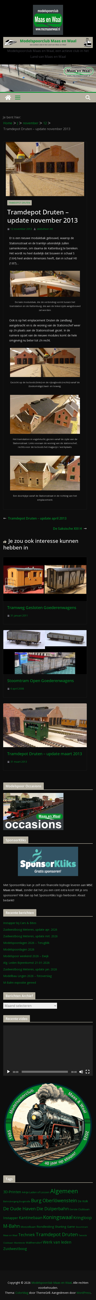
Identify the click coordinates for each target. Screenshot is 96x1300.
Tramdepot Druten (19, 202)
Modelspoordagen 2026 (18, 949)
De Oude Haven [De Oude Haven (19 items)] (19, 1208)
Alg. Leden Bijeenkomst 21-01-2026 (26, 963)
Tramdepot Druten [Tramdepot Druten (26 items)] (57, 1234)
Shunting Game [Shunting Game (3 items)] (65, 1227)
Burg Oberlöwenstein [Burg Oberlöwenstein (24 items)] (54, 1200)
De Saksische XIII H (70, 528)
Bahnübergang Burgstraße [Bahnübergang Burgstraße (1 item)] (16, 1201)
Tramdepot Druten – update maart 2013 (44, 753)
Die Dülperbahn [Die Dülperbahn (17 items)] (53, 1208)
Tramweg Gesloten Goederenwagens (41, 607)
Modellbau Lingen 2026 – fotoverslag (27, 976)
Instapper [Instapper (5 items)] (10, 1218)
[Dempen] (81, 1072)
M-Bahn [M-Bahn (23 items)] (11, 1226)
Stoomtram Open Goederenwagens (40, 680)
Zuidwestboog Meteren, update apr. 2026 (30, 929)
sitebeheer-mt (45, 229)
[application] (48, 1050)
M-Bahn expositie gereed (19, 982)
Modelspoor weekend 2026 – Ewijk (26, 956)
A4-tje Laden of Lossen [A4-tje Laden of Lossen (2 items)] (35, 1192)
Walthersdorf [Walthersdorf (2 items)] (34, 1242)
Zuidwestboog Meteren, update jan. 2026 (30, 969)
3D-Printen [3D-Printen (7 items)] (12, 1191)
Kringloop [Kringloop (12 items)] (82, 1217)
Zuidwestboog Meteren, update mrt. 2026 (30, 936)
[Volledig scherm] (88, 1072)
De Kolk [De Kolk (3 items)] (83, 1201)
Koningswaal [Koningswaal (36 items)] (58, 1217)
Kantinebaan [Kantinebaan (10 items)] (30, 1217)
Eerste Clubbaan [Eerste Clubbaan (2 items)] (80, 1209)
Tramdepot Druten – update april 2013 (34, 518)
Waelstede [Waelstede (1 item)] (19, 1242)
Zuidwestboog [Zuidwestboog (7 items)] (15, 1248)
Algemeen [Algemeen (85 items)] (64, 1191)
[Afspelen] (8, 1072)
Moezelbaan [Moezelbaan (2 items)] (28, 1227)
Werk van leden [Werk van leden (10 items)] (57, 1242)
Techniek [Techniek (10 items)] (26, 1234)
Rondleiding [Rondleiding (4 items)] (45, 1227)
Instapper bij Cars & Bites (19, 923)
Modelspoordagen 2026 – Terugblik (26, 943)
